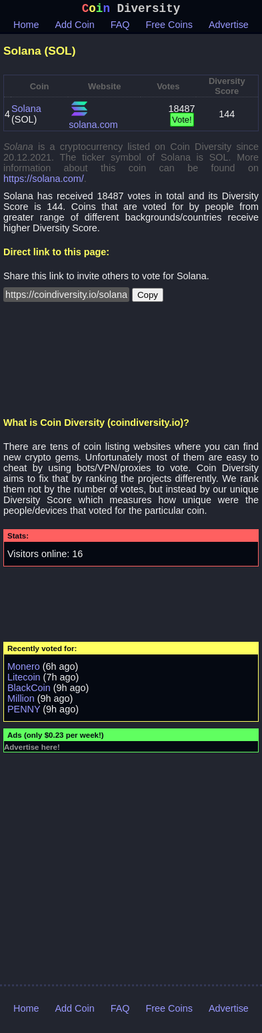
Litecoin (24, 679)
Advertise (229, 27)
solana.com (93, 127)
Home (26, 27)
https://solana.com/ (43, 181)
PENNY (23, 711)
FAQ (120, 27)
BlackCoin (29, 690)
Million (21, 701)
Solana (26, 111)
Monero (23, 669)
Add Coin (75, 27)
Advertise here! (32, 750)
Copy (147, 298)
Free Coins (169, 27)
